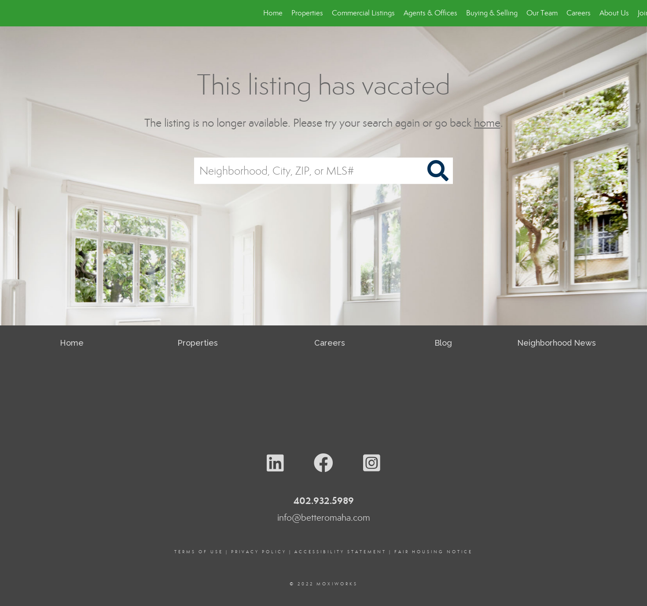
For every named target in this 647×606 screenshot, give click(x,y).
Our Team (542, 13)
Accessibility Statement (340, 552)
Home (273, 13)
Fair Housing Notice (433, 552)
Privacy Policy (259, 552)
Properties (307, 13)
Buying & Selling (492, 13)
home (487, 123)
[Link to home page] (11, 13)
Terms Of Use (198, 552)
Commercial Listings (363, 13)
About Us (614, 13)
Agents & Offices (430, 13)
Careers (578, 13)
